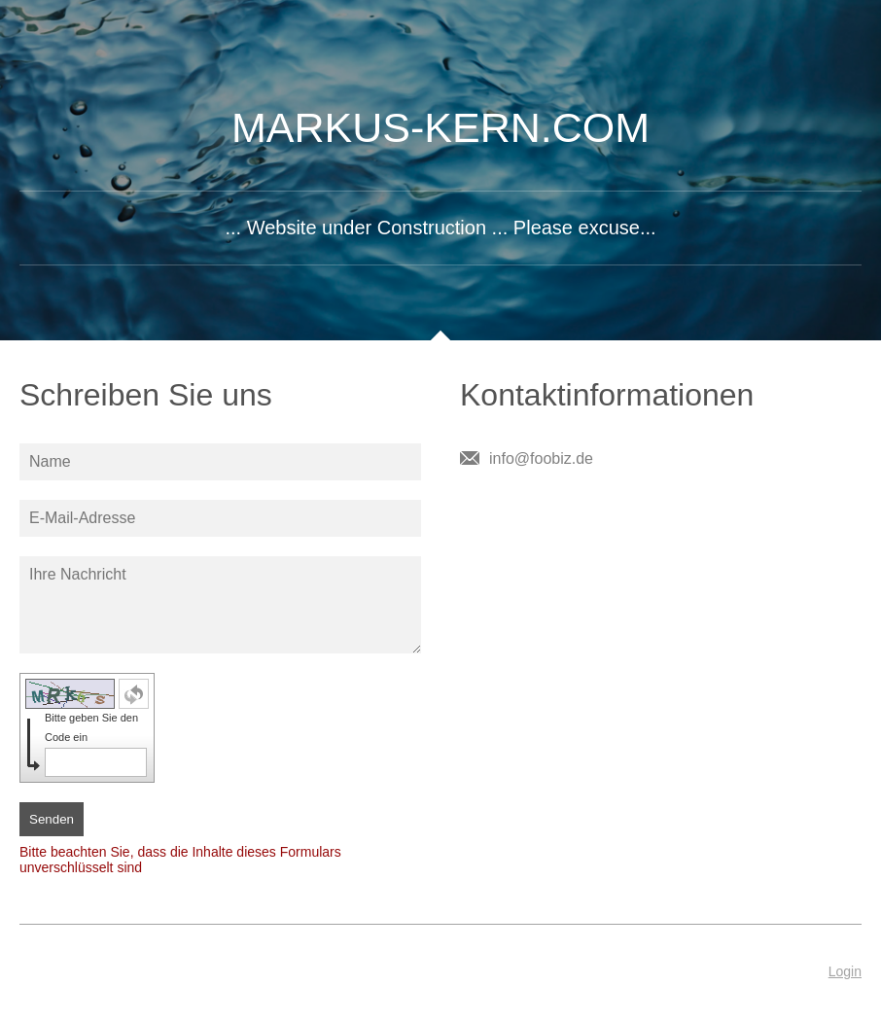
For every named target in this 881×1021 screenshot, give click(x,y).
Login (845, 971)
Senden (51, 819)
